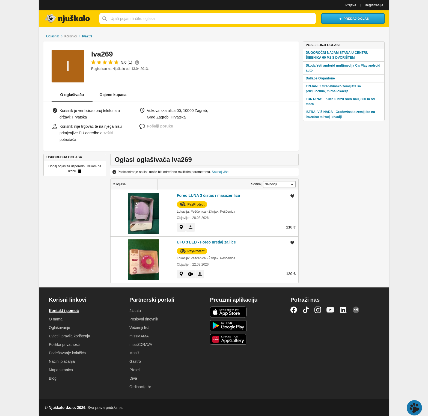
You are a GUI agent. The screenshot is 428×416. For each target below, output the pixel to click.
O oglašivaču (72, 95)
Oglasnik (52, 36)
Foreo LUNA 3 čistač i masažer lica (208, 195)
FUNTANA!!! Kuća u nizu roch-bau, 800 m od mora (340, 101)
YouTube (330, 310)
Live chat (414, 408)
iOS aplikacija (228, 312)
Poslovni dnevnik (143, 319)
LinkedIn (343, 310)
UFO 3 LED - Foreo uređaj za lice (206, 242)
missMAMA (139, 336)
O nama (56, 319)
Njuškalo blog (356, 310)
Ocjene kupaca (113, 95)
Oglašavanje (59, 327)
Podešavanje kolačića (67, 353)
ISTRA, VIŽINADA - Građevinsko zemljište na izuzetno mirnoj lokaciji (340, 114)
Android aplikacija (228, 325)
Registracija (374, 5)
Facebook (293, 310)
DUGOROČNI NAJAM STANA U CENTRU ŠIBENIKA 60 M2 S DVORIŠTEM (337, 55)
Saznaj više (220, 172)
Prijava (351, 5)
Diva (133, 378)
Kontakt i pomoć (64, 310)
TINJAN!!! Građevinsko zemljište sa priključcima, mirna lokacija (333, 88)
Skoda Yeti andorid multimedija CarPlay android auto (343, 68)
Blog (53, 378)
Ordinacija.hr (140, 387)
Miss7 (134, 353)
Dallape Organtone (320, 78)
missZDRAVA (140, 344)
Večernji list (139, 327)
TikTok (305, 310)
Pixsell (134, 370)
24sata (135, 310)
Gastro (135, 361)
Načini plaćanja (62, 361)
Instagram (317, 310)
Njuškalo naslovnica (68, 18)
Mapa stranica (61, 370)
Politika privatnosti (64, 344)
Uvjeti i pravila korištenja (69, 336)
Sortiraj (256, 184)
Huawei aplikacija (228, 339)
